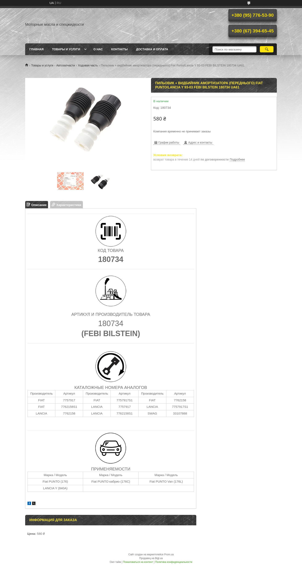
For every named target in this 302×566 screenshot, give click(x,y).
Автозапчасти (65, 65)
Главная (36, 49)
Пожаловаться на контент (138, 562)
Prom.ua (169, 554)
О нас (98, 49)
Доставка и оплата (152, 49)
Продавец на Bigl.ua (151, 558)
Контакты (119, 49)
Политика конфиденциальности (173, 562)
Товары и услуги (66, 49)
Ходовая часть (88, 65)
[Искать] (266, 49)
